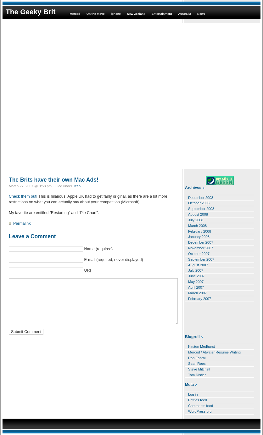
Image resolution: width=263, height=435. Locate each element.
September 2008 (201, 209)
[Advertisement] (73, 96)
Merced (75, 13)
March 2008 (197, 226)
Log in (193, 394)
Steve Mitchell (199, 369)
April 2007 (196, 287)
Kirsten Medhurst (201, 346)
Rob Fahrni (197, 358)
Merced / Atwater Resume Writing (214, 352)
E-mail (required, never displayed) (113, 259)
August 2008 (198, 214)
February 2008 (199, 231)
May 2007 (196, 282)
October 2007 (199, 254)
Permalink (22, 223)
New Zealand (136, 13)
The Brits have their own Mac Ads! (53, 180)
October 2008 (199, 203)
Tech (77, 186)
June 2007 (196, 276)
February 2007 (199, 299)
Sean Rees (197, 363)
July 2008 (195, 220)
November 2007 (200, 248)
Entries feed (197, 400)
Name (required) (98, 249)
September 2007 (201, 259)
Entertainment (162, 13)
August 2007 (198, 265)
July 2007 (195, 270)
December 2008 (200, 198)
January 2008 (199, 237)
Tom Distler (197, 375)
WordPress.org (200, 411)
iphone (116, 13)
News (201, 13)
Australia (184, 13)
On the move (96, 13)
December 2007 (200, 242)
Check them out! (23, 196)
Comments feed (200, 406)
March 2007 (197, 293)
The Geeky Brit (30, 12)
